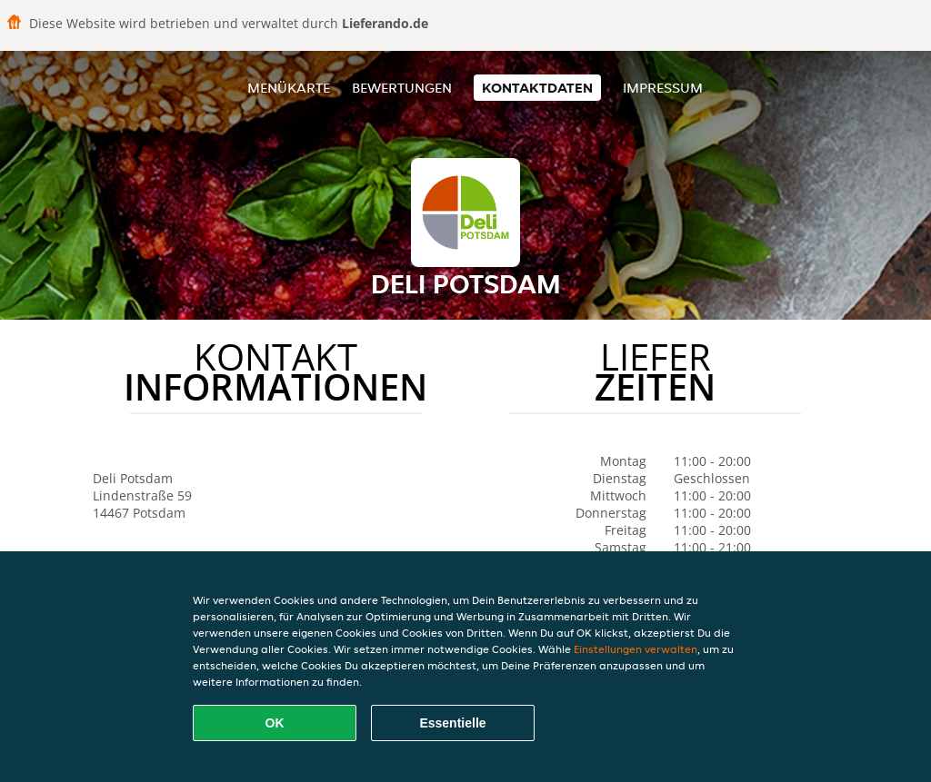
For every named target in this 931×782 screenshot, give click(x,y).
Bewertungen (402, 87)
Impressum (663, 87)
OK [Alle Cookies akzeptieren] (275, 723)
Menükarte (288, 87)
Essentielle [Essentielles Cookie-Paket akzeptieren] (452, 723)
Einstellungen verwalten (635, 649)
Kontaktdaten (537, 87)
